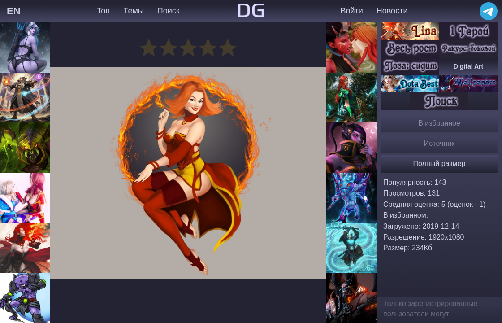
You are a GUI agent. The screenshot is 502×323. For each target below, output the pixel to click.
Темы (133, 10)
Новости (392, 10)
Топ (103, 10)
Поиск (168, 10)
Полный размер (439, 163)
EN (14, 11)
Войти (351, 10)
